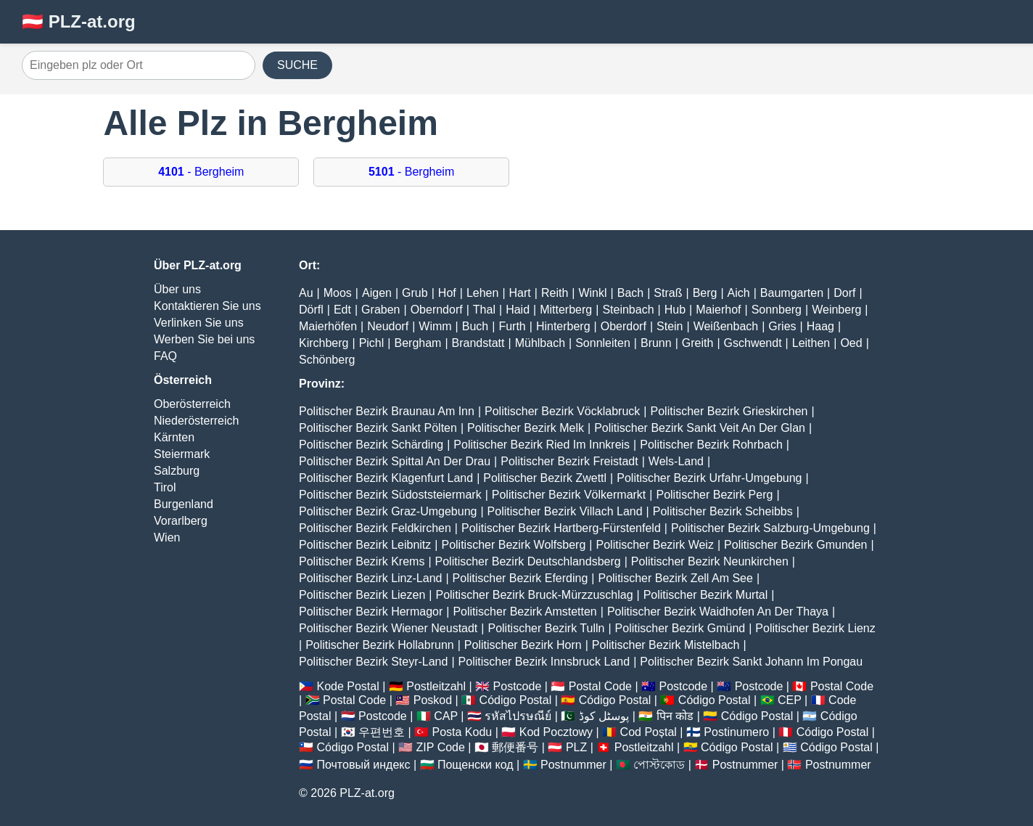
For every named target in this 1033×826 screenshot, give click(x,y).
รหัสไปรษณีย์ (518, 716)
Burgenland (183, 504)
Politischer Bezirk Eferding (520, 578)
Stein (670, 326)
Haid (518, 309)
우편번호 (381, 732)
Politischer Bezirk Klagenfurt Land (386, 478)
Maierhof (718, 309)
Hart (520, 293)
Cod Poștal (648, 732)
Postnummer (573, 764)
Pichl (371, 343)
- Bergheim (201, 171)
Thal (484, 309)
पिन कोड (675, 716)
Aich (739, 293)
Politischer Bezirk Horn (523, 645)
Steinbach (628, 309)
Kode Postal (347, 686)
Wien (167, 537)
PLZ (576, 747)
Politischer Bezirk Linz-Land (370, 578)
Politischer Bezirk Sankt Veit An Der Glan (699, 428)
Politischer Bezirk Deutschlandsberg (528, 561)
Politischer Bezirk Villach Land (565, 511)
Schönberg (327, 359)
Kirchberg (323, 343)
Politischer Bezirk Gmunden (795, 545)
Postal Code (600, 686)
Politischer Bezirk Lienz (815, 628)
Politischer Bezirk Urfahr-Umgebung (709, 478)
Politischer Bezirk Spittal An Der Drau (394, 461)
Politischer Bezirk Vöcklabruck (562, 411)
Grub (415, 293)
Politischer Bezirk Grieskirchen (729, 411)
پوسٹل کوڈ (604, 716)
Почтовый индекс (363, 764)
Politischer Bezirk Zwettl (544, 478)
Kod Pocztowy (556, 732)
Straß (668, 293)
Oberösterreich (192, 404)
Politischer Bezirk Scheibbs (723, 511)
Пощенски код (475, 764)
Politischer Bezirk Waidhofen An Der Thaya (717, 611)
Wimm (435, 326)
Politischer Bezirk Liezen (362, 595)
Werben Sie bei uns (204, 339)
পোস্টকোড (659, 764)
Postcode (517, 686)
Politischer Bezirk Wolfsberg (513, 545)
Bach (630, 293)
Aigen (377, 293)
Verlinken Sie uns (199, 322)
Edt (342, 309)
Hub (675, 309)
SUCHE (297, 65)
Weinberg (836, 309)
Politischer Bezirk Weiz (655, 545)
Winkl (592, 293)
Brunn (656, 343)
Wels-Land (676, 461)
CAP (446, 716)
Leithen (811, 343)
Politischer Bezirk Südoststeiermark (390, 494)
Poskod (432, 700)
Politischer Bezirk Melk (525, 428)
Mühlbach (540, 343)
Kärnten (174, 437)
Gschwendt (753, 343)
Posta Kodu (462, 732)
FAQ (165, 356)
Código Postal (516, 700)
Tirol (165, 487)
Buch (475, 326)
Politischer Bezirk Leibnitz (365, 545)
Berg (705, 293)
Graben (380, 309)
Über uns (177, 289)
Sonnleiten (602, 343)
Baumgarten (791, 293)
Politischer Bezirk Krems (361, 561)
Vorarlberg (180, 521)
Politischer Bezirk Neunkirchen (710, 561)
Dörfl (311, 309)
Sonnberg (777, 309)
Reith (554, 293)
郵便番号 (515, 747)
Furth (511, 326)
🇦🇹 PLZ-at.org (79, 21)
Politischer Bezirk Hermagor (371, 611)
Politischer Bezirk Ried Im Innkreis (541, 444)
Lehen (482, 293)
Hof (447, 293)
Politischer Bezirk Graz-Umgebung (388, 511)
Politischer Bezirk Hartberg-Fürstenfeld (561, 528)
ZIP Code (440, 747)
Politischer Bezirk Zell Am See (675, 578)
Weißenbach (726, 326)
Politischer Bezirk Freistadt (569, 461)
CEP (790, 700)
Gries (782, 326)
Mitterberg (566, 309)
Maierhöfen (328, 326)
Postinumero (736, 732)
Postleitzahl (436, 686)
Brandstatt (478, 343)
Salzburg (176, 471)
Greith (698, 343)
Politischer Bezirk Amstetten (524, 611)
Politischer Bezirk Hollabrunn (379, 645)
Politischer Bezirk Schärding (371, 444)
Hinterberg (563, 326)
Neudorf (387, 326)
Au (306, 293)
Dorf (844, 293)
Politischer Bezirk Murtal (705, 595)
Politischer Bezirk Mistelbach (666, 645)
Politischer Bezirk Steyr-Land (373, 661)
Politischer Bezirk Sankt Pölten (378, 428)
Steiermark (182, 454)
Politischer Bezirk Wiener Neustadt (388, 628)
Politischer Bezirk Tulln (545, 628)
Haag (820, 326)
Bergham (417, 343)
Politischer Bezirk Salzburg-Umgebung (770, 528)
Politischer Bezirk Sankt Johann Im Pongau (751, 661)
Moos (338, 293)
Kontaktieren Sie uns (207, 306)
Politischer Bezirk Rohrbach (711, 444)
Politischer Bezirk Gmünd (680, 628)
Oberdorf (623, 326)
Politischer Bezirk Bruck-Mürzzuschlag (534, 595)
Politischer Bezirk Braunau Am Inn (386, 411)
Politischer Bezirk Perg (714, 494)
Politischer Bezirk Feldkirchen (375, 528)
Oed (851, 343)
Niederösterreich (196, 420)
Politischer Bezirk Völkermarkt (569, 494)
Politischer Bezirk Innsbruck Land (544, 661)
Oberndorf (437, 309)
